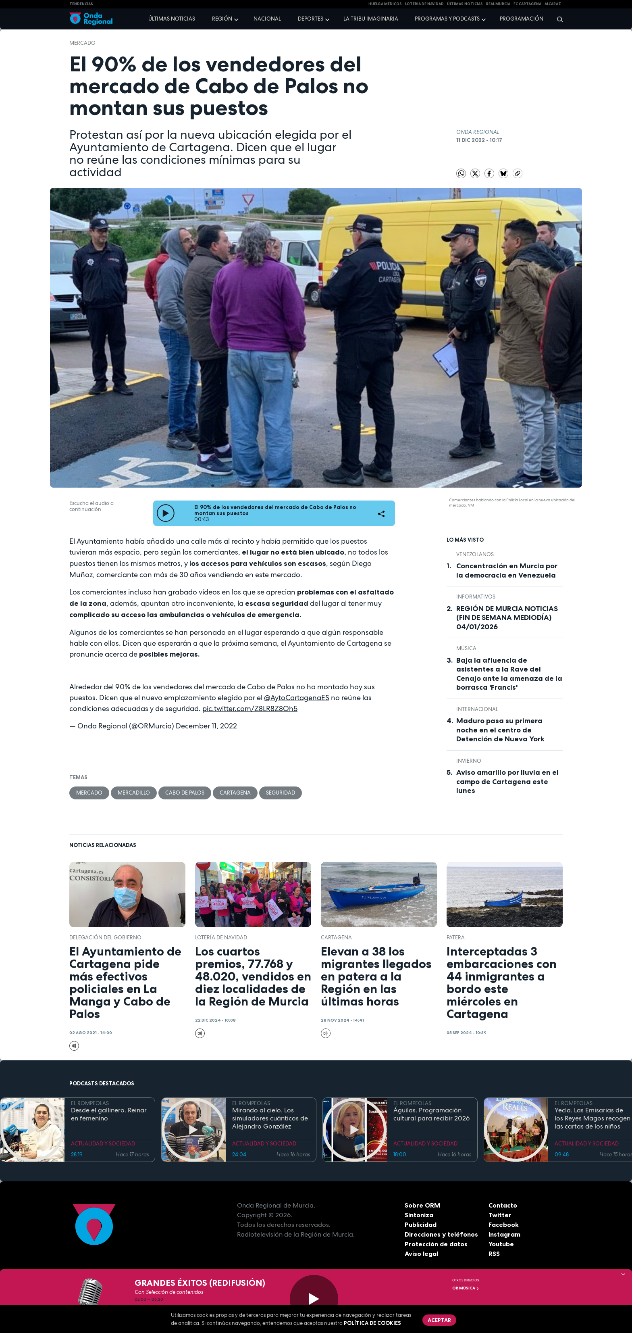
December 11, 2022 (206, 725)
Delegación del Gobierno (105, 937)
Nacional (267, 18)
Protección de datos (436, 1244)
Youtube (501, 1244)
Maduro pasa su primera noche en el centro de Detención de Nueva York (500, 729)
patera (456, 937)
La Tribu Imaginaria (370, 18)
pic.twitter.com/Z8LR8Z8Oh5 (249, 708)
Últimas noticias (171, 18)
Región (222, 18)
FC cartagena (527, 4)
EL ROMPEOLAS (90, 1103)
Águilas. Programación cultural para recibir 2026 (431, 1114)
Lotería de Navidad (221, 937)
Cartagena (235, 792)
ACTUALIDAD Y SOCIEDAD (103, 1143)
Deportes (310, 18)
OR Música (465, 1288)
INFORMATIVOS (475, 596)
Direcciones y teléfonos (441, 1234)
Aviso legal (421, 1254)
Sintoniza (419, 1215)
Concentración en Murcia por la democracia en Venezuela (506, 570)
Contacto (503, 1205)
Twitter (500, 1215)
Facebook (504, 1224)
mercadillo (134, 792)
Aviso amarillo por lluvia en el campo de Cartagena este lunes (507, 781)
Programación (521, 18)
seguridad (280, 792)
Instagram (504, 1234)
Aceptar (439, 1320)
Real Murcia (498, 4)
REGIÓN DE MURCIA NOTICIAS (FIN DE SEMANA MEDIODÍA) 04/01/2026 (507, 617)
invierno (468, 760)
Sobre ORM (422, 1205)
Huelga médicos (385, 4)
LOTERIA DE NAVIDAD (424, 4)
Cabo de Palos (184, 792)
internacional (477, 709)
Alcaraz (553, 4)
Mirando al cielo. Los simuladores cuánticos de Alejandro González (270, 1118)
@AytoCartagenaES (296, 697)
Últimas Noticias (465, 4)
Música (466, 648)
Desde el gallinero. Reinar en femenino (109, 1114)
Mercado (82, 43)
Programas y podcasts (447, 18)
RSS (494, 1254)
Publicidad (421, 1224)
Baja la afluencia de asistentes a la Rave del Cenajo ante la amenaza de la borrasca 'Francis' (509, 674)
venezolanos (475, 554)
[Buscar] (557, 19)
